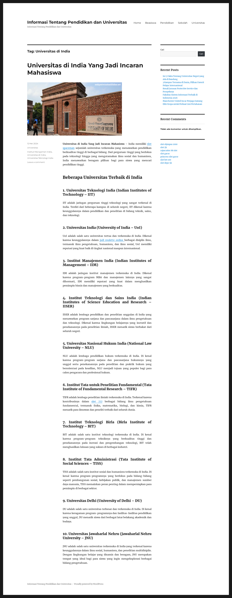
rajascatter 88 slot (168, 150)
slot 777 (96, 401)
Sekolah (182, 22)
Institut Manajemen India (39, 152)
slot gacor (165, 153)
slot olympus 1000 (168, 144)
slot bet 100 (165, 160)
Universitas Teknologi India (40, 158)
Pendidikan (167, 22)
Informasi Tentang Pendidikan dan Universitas (77, 22)
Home (137, 22)
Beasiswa (150, 22)
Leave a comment (36, 162)
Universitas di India (36, 155)
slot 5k (163, 147)
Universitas (198, 22)
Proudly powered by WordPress (88, 584)
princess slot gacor (169, 156)
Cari (162, 49)
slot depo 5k (166, 163)
